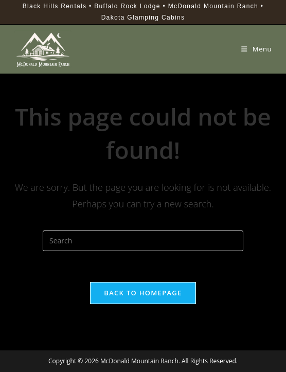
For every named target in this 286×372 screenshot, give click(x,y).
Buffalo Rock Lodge (127, 6)
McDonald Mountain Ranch (213, 6)
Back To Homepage (143, 292)
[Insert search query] (143, 241)
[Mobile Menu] (256, 49)
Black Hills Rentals (55, 6)
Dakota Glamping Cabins (143, 17)
